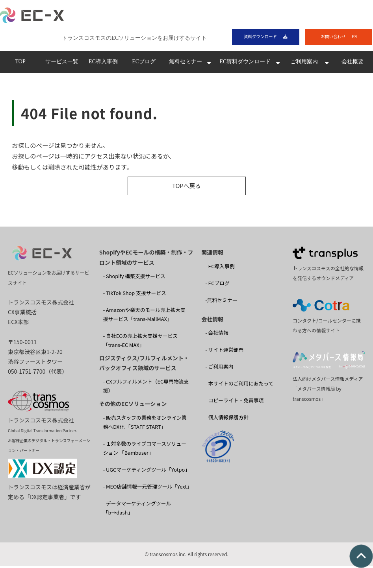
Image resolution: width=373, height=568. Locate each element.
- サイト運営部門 (224, 351)
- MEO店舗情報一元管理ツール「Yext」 (147, 488)
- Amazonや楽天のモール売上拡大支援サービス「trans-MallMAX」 (144, 316)
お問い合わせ (333, 37)
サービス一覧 (61, 63)
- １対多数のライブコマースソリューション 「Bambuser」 (144, 449)
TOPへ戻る (186, 187)
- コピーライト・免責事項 (234, 402)
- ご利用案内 (219, 368)
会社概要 (352, 63)
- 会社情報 (216, 334)
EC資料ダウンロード (245, 63)
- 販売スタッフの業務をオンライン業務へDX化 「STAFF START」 (145, 423)
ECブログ (144, 63)
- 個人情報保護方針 (227, 419)
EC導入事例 (103, 63)
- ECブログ (217, 284)
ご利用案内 (304, 63)
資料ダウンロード (260, 37)
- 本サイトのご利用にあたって (239, 385)
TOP (20, 63)
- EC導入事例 (219, 267)
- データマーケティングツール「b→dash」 (137, 509)
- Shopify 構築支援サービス (134, 277)
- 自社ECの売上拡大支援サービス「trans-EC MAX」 (140, 342)
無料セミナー (185, 63)
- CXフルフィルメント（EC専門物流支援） (146, 388)
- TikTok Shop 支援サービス (134, 294)
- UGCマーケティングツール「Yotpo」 (146, 471)
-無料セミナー (221, 301)
